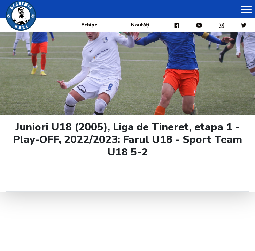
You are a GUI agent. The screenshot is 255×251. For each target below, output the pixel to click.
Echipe (89, 25)
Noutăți (140, 25)
